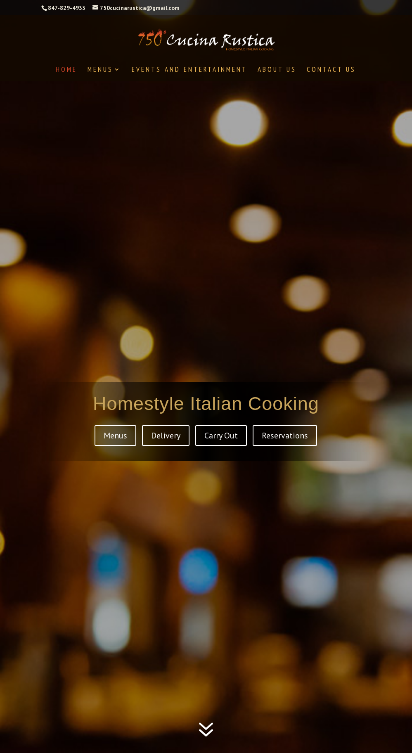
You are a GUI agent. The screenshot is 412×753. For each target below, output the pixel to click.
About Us (277, 70)
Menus (100, 70)
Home (66, 70)
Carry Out (221, 435)
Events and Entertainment (189, 70)
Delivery (165, 435)
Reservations (285, 435)
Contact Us (331, 70)
